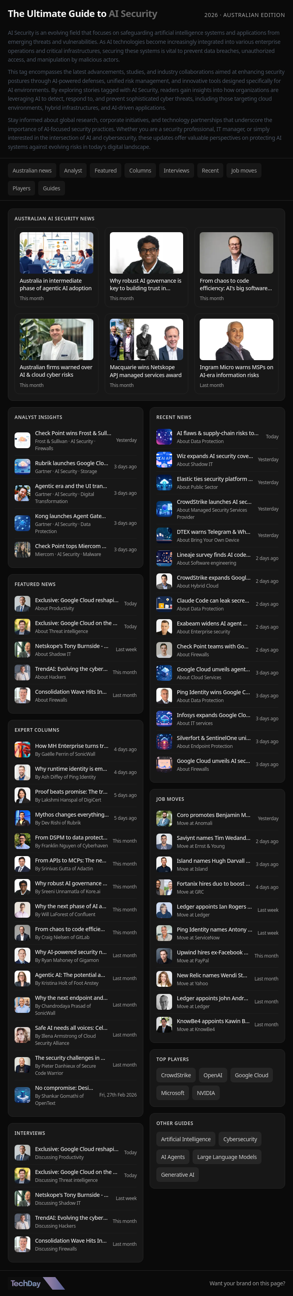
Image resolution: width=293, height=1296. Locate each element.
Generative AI (177, 1174)
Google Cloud (252, 1075)
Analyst (73, 170)
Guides (51, 188)
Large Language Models (227, 1157)
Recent (210, 170)
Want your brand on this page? (247, 1283)
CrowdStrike (176, 1075)
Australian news (32, 170)
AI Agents (173, 1157)
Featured (106, 170)
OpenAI (213, 1075)
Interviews (176, 170)
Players (21, 188)
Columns (140, 170)
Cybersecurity (240, 1139)
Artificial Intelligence (186, 1139)
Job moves (243, 170)
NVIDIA (206, 1093)
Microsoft (172, 1093)
